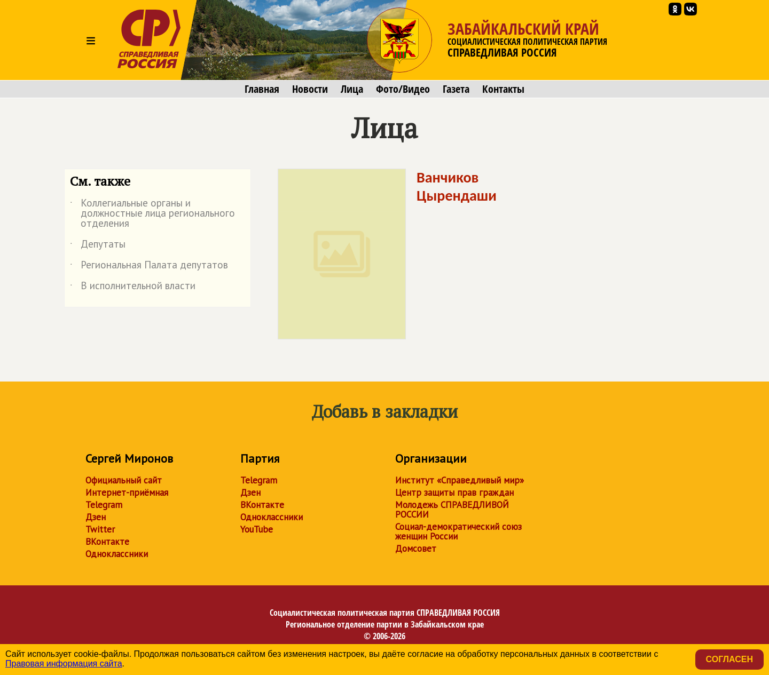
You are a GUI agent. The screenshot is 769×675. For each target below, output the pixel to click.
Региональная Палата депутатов (149, 267)
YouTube (256, 529)
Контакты (503, 89)
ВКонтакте (107, 541)
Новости (310, 89)
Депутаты (97, 246)
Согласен (729, 659)
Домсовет (415, 548)
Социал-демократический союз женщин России (458, 531)
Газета (456, 89)
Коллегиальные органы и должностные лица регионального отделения (152, 213)
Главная (262, 89)
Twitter (100, 529)
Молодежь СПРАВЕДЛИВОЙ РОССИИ (452, 509)
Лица (352, 89)
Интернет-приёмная (126, 492)
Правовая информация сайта (63, 663)
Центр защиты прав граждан (454, 492)
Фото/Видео (403, 89)
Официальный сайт (123, 480)
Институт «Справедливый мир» (459, 480)
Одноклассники (116, 554)
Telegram (103, 505)
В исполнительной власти (132, 288)
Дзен (95, 517)
